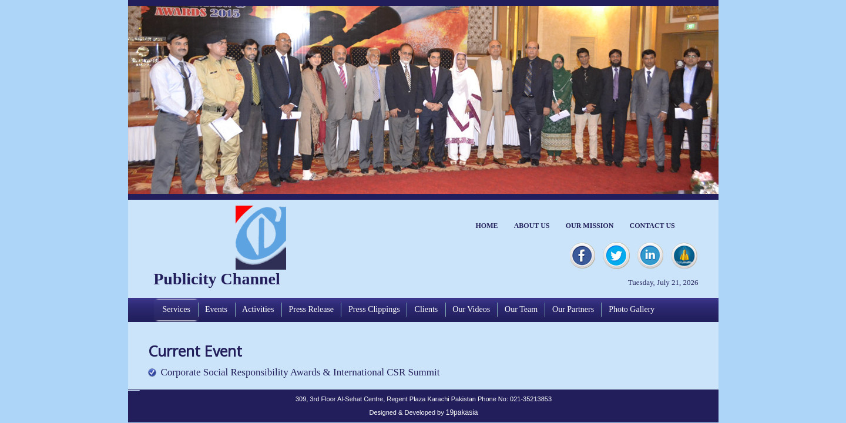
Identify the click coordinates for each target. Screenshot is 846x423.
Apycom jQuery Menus (134, 389)
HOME (487, 225)
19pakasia (462, 412)
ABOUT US (532, 225)
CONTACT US (652, 225)
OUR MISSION (590, 225)
